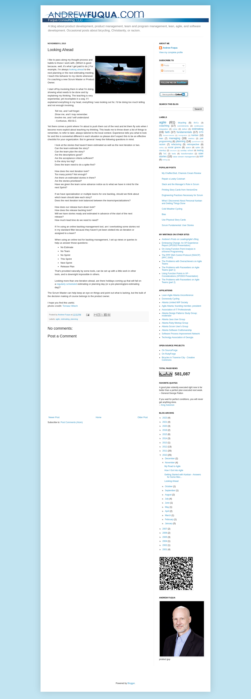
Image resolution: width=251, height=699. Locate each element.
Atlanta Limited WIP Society (175, 302)
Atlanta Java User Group (173, 319)
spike (197, 147)
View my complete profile (171, 52)
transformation (187, 154)
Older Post (143, 417)
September (170, 490)
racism (162, 144)
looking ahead (76, 69)
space (188, 147)
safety (161, 147)
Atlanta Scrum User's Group (175, 326)
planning (74, 319)
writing (164, 160)
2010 (165, 455)
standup (162, 150)
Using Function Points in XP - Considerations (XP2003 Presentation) (180, 274)
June (167, 503)
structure (173, 150)
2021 (165, 422)
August (168, 494)
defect (184, 129)
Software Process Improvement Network (181, 333)
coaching (164, 125)
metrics (191, 138)
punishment (196, 141)
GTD (201, 132)
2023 (165, 418)
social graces (174, 147)
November (170, 462)
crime (175, 129)
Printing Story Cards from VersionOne (179, 190)
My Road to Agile (172, 466)
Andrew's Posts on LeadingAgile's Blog (180, 239)
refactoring (176, 144)
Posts (165, 65)
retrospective (193, 144)
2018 (165, 430)
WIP (201, 156)
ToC (165, 154)
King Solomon (167, 405)
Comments (167, 71)
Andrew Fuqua (64, 315)
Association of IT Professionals (176, 309)
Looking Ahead (171, 481)
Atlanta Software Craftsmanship (177, 330)
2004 (165, 541)
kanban (195, 135)
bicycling (182, 122)
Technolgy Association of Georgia (177, 337)
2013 (165, 442)
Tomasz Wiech (70, 306)
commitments (183, 126)
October (169, 486)
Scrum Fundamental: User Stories (178, 225)
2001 (165, 549)
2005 (165, 537)
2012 (165, 446)
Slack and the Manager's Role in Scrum (180, 184)
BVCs (196, 123)
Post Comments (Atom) (72, 422)
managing (174, 138)
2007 (165, 529)
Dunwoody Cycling (170, 299)
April (167, 511)
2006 (165, 533)
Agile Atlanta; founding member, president (181, 306)
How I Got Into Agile (173, 470)
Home (98, 417)
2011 (165, 451)
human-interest (168, 135)
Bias (164, 214)
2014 (165, 438)
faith (167, 132)
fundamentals (184, 132)
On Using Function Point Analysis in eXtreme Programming (178, 250)
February (169, 519)
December (170, 458)
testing (200, 150)
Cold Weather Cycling (172, 209)
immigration (182, 135)
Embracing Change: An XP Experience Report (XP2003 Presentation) (180, 244)
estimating (65, 319)
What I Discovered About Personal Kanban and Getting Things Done (182, 202)
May (167, 507)
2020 (165, 426)
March (168, 515)
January (169, 523)
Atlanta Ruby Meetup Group (175, 323)
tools (174, 154)
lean (161, 138)
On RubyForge (169, 354)
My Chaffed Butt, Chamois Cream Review (181, 173)
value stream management (184, 157)
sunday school (186, 150)
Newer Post (54, 417)
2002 (165, 545)
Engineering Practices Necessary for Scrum (182, 195)
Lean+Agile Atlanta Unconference (177, 295)
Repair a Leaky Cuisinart (173, 179)
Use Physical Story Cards (174, 220)
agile (58, 319)
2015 (165, 434)
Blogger (131, 683)
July (167, 499)
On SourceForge (170, 350)
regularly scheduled (67, 284)
